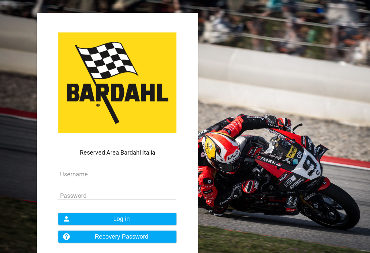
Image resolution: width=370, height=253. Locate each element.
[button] (117, 219)
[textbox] (117, 174)
